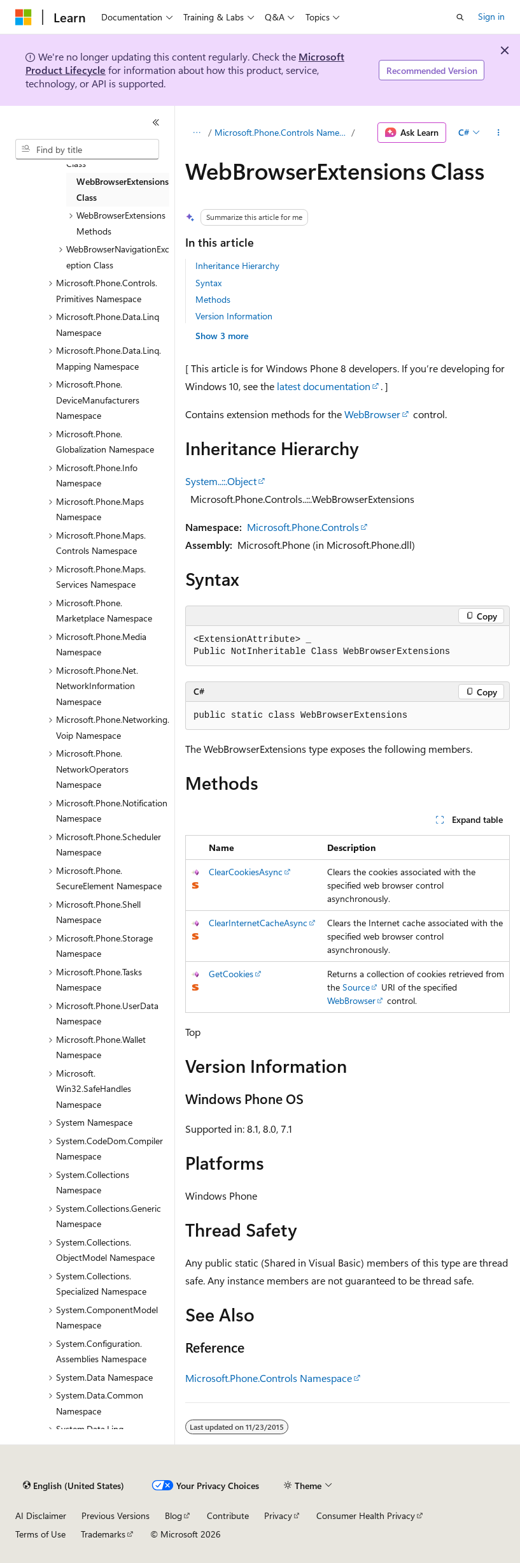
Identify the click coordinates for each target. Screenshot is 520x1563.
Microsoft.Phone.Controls (303, 527)
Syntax (208, 283)
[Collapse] (156, 122)
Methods (212, 299)
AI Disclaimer (40, 1515)
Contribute (228, 1515)
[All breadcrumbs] (196, 132)
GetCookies (231, 974)
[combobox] (87, 149)
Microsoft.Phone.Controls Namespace (281, 132)
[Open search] (460, 17)
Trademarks (103, 1534)
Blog (173, 1515)
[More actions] (499, 132)
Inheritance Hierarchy (237, 265)
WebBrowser (372, 414)
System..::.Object (220, 481)
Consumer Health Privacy (365, 1515)
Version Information (233, 316)
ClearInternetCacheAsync (258, 923)
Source (356, 987)
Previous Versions (115, 1515)
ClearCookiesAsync (246, 872)
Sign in (491, 16)
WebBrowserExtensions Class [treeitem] (122, 189)
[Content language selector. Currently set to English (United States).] (73, 1486)
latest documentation (323, 386)
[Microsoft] (23, 17)
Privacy (278, 1515)
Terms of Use (40, 1534)
